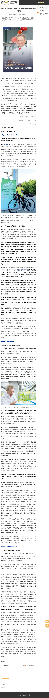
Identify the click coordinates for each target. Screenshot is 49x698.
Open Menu (47, 2)
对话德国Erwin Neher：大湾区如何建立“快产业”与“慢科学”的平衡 (44, 12)
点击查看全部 (32, 665)
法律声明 (27, 694)
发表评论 (5, 678)
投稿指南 (41, 2)
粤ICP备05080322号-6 (33, 695)
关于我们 (17, 694)
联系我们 (32, 694)
